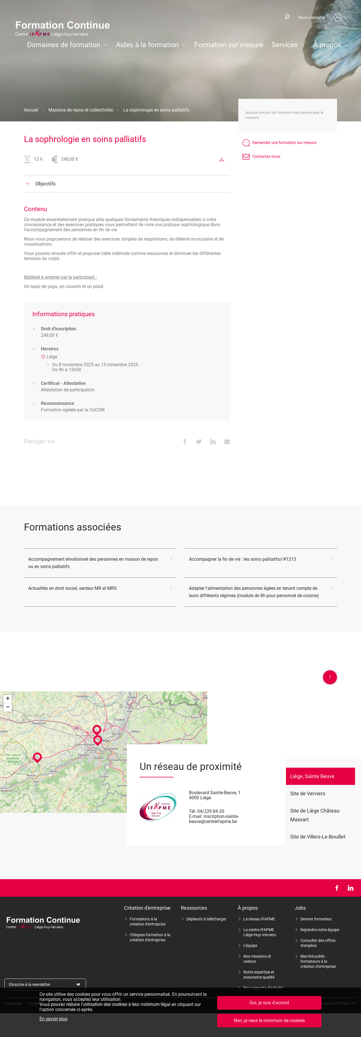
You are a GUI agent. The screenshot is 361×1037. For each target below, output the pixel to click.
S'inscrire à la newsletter (29, 984)
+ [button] (8, 699)
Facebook (336, 887)
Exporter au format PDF (222, 159)
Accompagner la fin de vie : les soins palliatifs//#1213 (242, 559)
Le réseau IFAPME (259, 919)
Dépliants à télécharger (206, 919)
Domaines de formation (63, 45)
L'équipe (250, 945)
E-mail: (195, 816)
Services (285, 45)
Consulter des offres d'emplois (318, 943)
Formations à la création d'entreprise (147, 921)
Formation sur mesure (228, 45)
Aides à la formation (147, 45)
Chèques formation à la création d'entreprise (150, 937)
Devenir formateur (316, 919)
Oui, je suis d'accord (269, 1002)
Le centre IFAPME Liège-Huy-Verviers (259, 932)
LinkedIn (350, 887)
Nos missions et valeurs (257, 959)
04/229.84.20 (210, 811)
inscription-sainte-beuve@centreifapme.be (214, 819)
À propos (327, 45)
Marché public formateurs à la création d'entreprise (318, 961)
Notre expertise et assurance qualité (258, 974)
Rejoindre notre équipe (319, 929)
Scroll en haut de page (330, 677)
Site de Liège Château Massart (315, 815)
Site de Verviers (307, 793)
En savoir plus (53, 1018)
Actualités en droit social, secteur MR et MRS (72, 588)
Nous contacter (311, 17)
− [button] (8, 707)
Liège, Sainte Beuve (312, 776)
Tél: (192, 811)
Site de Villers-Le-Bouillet (317, 837)
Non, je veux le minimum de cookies (269, 1020)
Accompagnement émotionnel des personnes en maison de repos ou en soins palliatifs (93, 562)
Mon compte (341, 17)
